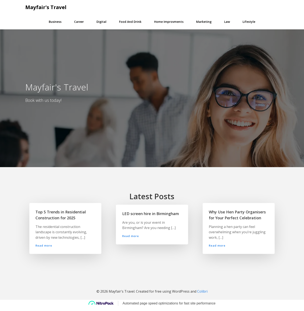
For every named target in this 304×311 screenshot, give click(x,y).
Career (79, 21)
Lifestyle (249, 21)
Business (55, 21)
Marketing (204, 21)
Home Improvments (168, 21)
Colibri (202, 295)
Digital (101, 21)
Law (227, 21)
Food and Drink (130, 21)
